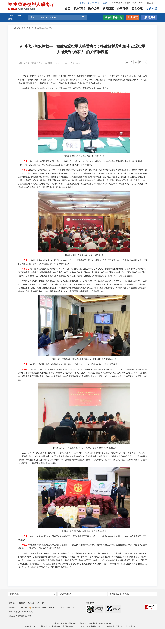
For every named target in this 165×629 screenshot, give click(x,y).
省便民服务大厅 (114, 17)
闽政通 (141, 3)
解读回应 (108, 8)
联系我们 (12, 603)
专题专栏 (151, 8)
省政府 (105, 3)
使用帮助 (22, 603)
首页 (67, 8)
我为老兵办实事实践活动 (44, 28)
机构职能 (79, 8)
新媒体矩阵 (90, 603)
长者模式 (133, 17)
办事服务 (122, 8)
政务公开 (93, 8)
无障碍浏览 (149, 17)
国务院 (82, 3)
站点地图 (40, 603)
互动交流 (137, 8)
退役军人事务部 (93, 3)
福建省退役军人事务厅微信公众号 (124, 3)
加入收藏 (31, 603)
